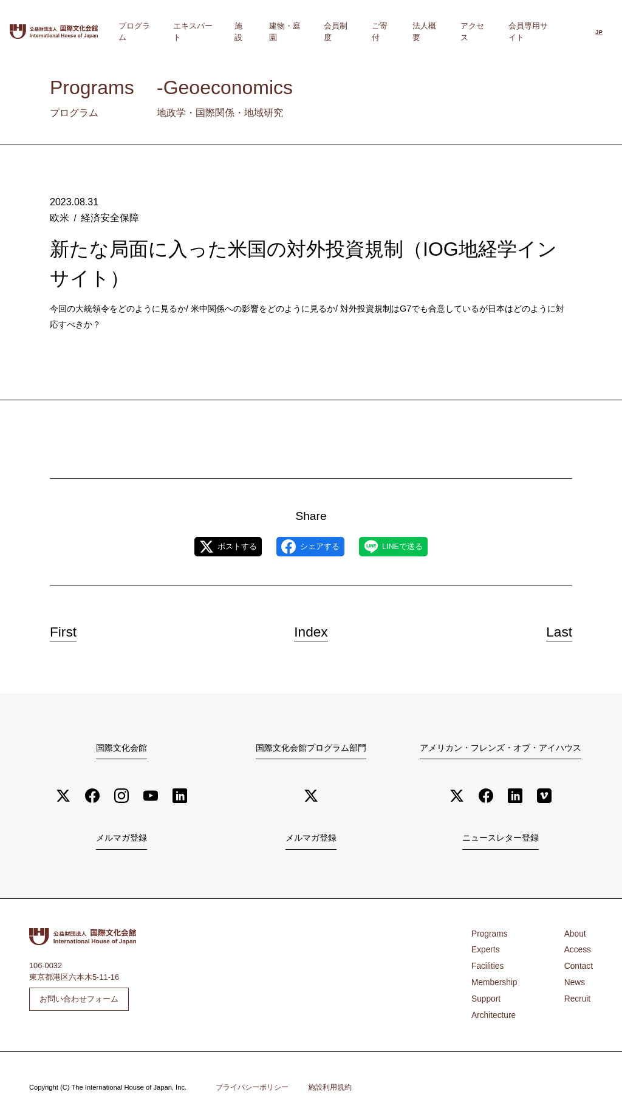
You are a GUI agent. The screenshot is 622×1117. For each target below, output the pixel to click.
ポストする (212, 546)
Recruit (578, 995)
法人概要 (439, 31)
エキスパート (240, 31)
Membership (492, 979)
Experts (484, 948)
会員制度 (364, 31)
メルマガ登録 (121, 838)
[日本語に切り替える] (599, 33)
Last (554, 630)
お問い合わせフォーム (78, 998)
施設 (282, 31)
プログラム (187, 31)
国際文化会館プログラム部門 (311, 748)
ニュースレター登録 (500, 838)
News (576, 979)
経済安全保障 (107, 217)
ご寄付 (402, 31)
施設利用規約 (330, 1081)
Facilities (486, 964)
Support (485, 995)
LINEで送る (408, 546)
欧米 (59, 217)
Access (578, 948)
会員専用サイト (533, 31)
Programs (488, 932)
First (68, 630)
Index (311, 630)
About (576, 932)
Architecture (492, 1010)
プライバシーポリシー (252, 1081)
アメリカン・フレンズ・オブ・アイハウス (500, 748)
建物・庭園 (319, 31)
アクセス (480, 31)
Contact (579, 964)
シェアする (310, 546)
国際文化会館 (121, 748)
